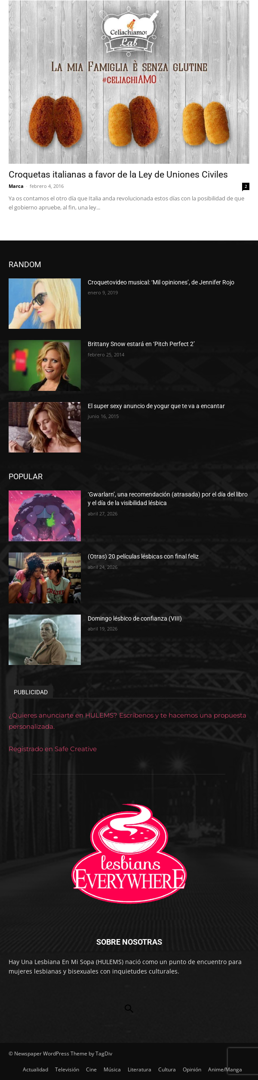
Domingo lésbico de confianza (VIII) (135, 618)
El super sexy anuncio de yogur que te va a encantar (156, 406)
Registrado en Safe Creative (53, 749)
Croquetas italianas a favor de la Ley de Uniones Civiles (118, 174)
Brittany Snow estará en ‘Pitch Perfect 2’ (141, 343)
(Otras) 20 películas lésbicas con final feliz (143, 556)
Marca (16, 186)
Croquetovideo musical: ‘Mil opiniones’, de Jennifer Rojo (161, 282)
